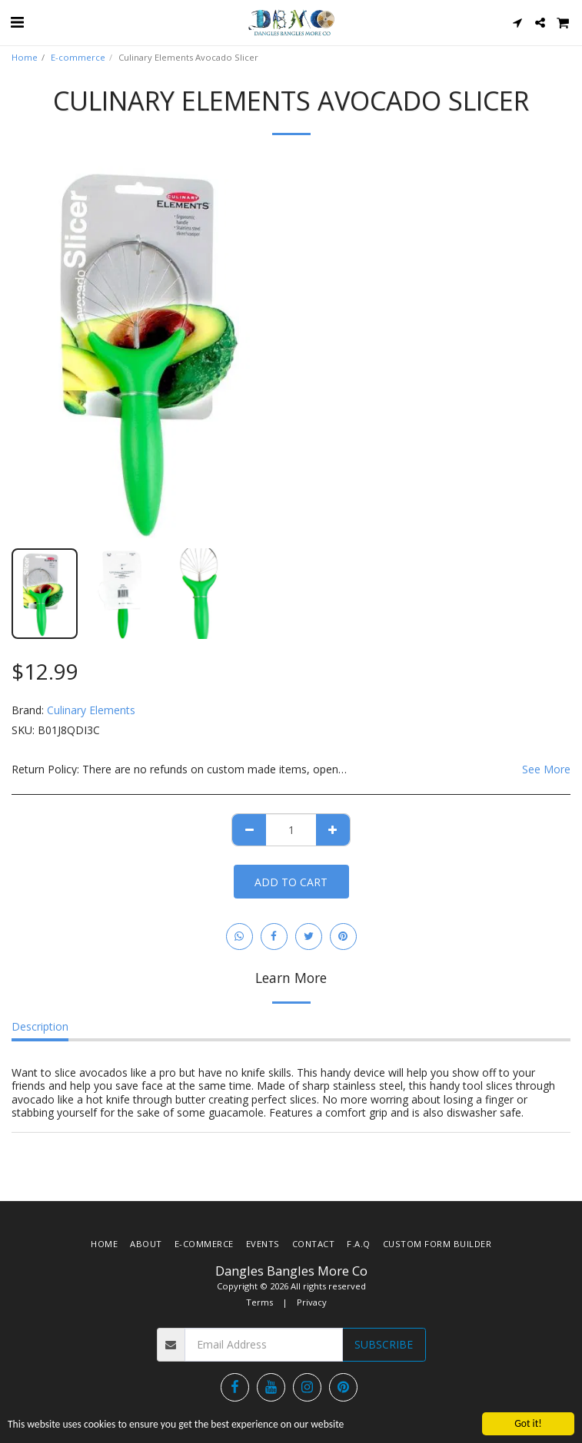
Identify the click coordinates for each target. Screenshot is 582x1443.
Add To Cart (291, 882)
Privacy (312, 1302)
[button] (17, 22)
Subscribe (383, 1344)
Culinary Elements (91, 710)
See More (546, 769)
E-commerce (78, 57)
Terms (259, 1302)
